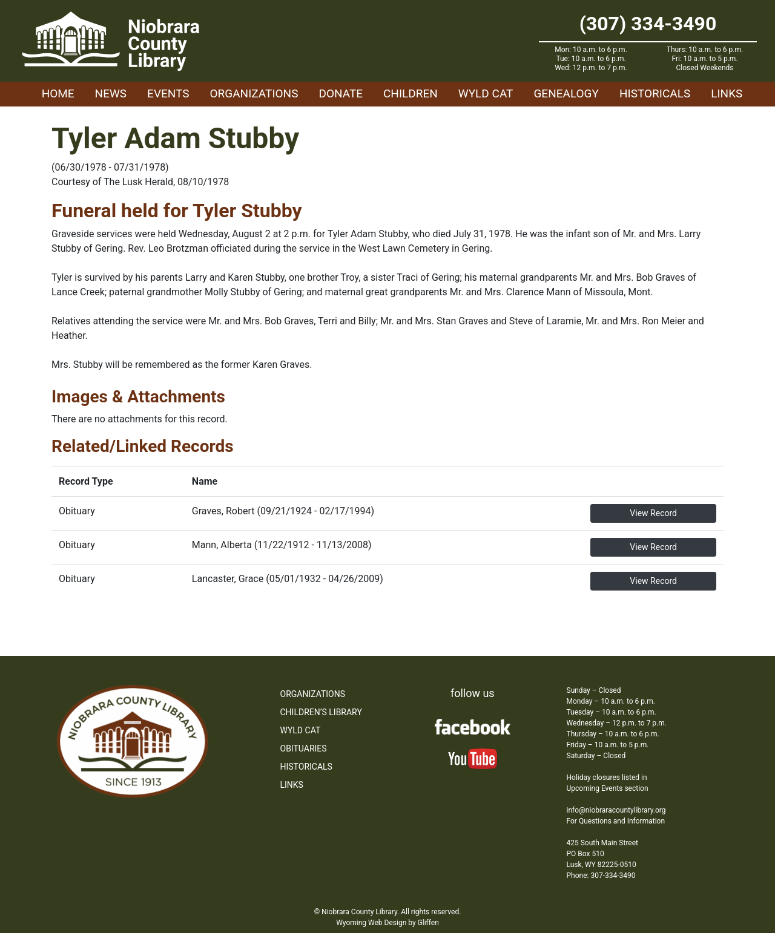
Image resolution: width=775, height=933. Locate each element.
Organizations (254, 93)
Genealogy (566, 93)
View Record (653, 513)
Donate (340, 93)
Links (726, 93)
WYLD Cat (485, 93)
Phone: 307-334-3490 (601, 875)
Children (410, 93)
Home (58, 93)
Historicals (654, 93)
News (111, 93)
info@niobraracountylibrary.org (616, 810)
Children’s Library (321, 712)
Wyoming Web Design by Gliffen (387, 922)
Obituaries (303, 748)
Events (168, 93)
